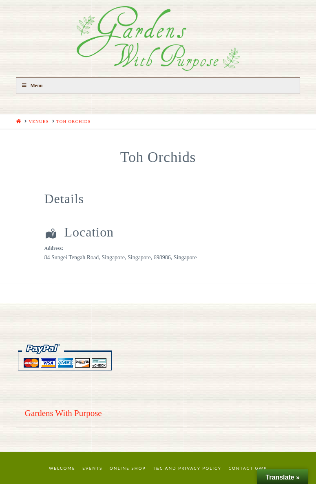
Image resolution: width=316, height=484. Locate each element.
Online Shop (128, 468)
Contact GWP (248, 468)
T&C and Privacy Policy (187, 468)
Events (92, 468)
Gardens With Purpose (63, 413)
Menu (32, 85)
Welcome (62, 468)
